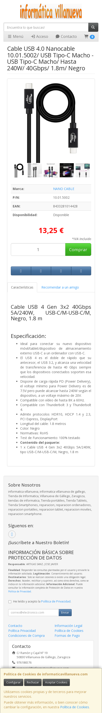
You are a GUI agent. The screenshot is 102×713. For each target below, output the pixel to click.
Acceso (39, 36)
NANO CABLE (63, 188)
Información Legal (68, 625)
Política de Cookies (74, 707)
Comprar (78, 249)
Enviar (65, 612)
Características (22, 287)
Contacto (66, 36)
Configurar (13, 682)
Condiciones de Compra (26, 635)
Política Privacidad (22, 630)
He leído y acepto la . (42, 601)
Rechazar (33, 682)
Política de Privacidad (19, 591)
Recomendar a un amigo (60, 287)
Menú (15, 36)
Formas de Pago (67, 635)
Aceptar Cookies (56, 682)
